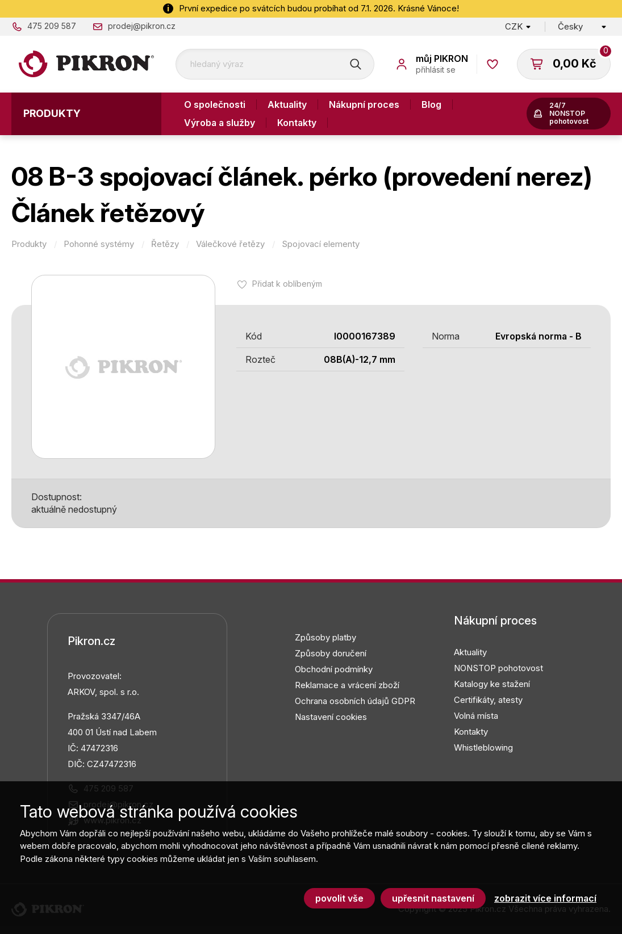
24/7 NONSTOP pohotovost (568, 113)
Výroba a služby (219, 122)
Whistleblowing (483, 747)
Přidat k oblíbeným (287, 283)
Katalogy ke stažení (492, 683)
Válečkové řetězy (230, 244)
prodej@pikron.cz (142, 26)
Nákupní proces (364, 104)
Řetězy (165, 244)
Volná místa (476, 715)
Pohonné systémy (99, 244)
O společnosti (214, 104)
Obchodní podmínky (334, 669)
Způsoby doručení (330, 653)
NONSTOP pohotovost (498, 668)
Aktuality (287, 104)
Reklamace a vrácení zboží (347, 685)
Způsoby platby (325, 637)
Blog (431, 104)
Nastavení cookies (331, 716)
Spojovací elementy (321, 244)
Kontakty (296, 122)
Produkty (52, 113)
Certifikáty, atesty (488, 699)
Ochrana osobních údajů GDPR (355, 701)
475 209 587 (51, 26)
